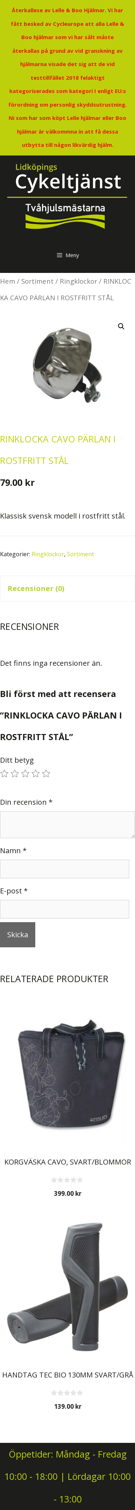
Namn (13, 850)
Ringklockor (78, 281)
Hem (7, 281)
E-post (14, 891)
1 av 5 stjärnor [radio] (4, 773)
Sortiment (37, 281)
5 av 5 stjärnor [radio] (46, 773)
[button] (121, 326)
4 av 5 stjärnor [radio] (35, 773)
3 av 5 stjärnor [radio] (25, 773)
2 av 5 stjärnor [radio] (14, 773)
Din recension (26, 802)
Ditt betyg (17, 760)
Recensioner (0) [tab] (36, 588)
